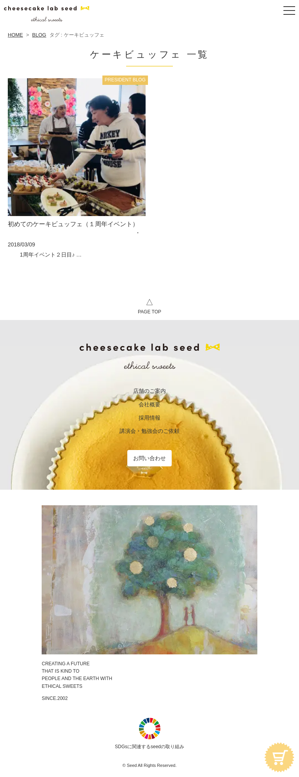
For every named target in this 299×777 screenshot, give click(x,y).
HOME (15, 35)
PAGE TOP (149, 305)
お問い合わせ (149, 458)
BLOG (39, 35)
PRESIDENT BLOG (125, 80)
